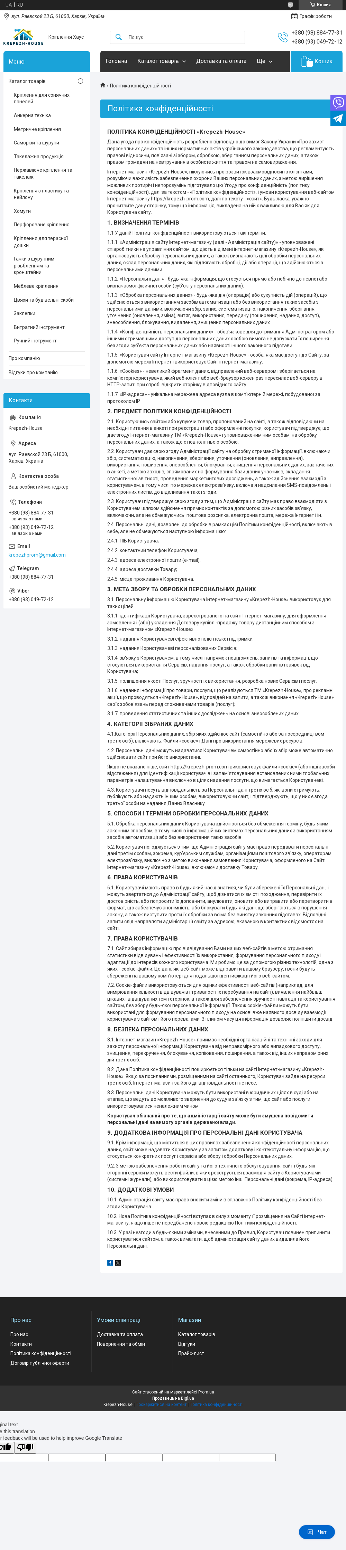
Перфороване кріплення (42, 224)
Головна (116, 61)
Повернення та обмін (121, 1344)
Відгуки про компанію (33, 372)
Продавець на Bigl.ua (173, 1398)
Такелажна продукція (39, 156)
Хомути (22, 211)
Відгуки (186, 1344)
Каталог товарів (158, 61)
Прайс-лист (191, 1353)
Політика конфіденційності (40, 1353)
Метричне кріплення (37, 129)
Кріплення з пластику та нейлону (41, 194)
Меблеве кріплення (36, 286)
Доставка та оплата (221, 61)
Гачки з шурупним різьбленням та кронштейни (34, 265)
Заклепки (24, 313)
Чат (317, 1532)
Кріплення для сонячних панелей (42, 98)
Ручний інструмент (35, 340)
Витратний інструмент (39, 327)
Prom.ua (206, 1392)
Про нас (19, 1334)
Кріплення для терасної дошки (41, 242)
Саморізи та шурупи (36, 142)
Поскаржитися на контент (161, 1404)
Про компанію (24, 358)
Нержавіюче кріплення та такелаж (43, 173)
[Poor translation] (25, 1448)
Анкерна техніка (32, 115)
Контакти (21, 1344)
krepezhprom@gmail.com (37, 555)
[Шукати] (119, 37)
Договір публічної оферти (39, 1363)
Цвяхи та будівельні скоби (44, 300)
